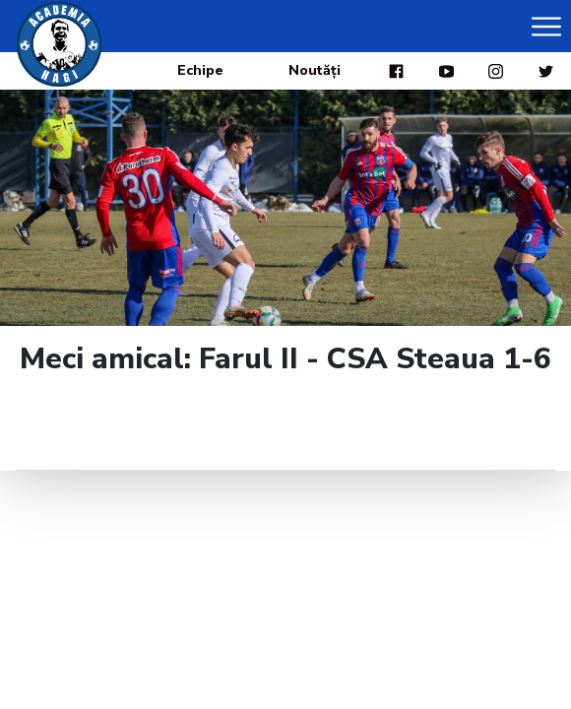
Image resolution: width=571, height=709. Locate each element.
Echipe (200, 70)
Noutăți (314, 70)
